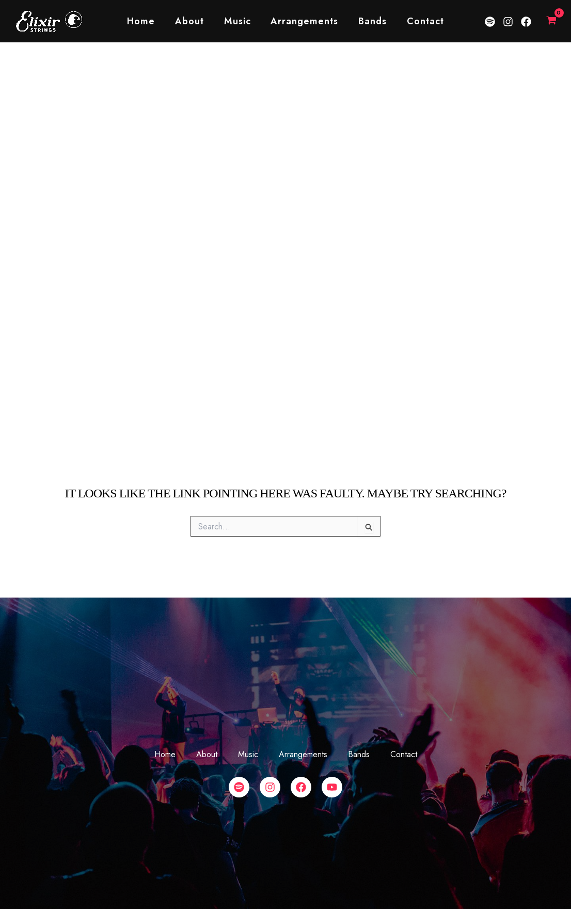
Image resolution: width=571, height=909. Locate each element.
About (191, 21)
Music (238, 21)
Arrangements (304, 21)
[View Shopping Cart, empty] (551, 21)
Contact (421, 21)
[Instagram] (508, 22)
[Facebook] (526, 22)
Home (144, 21)
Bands (370, 21)
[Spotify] (490, 22)
